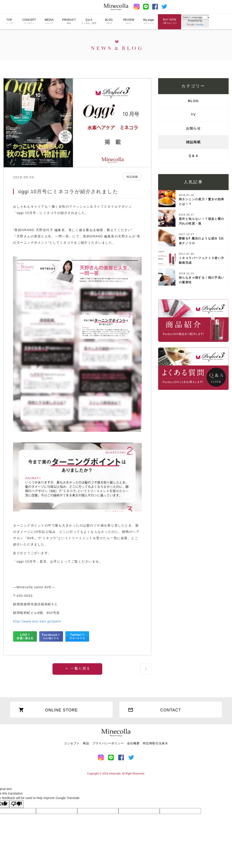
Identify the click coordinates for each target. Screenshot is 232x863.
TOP (9, 21)
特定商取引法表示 (155, 743)
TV (193, 114)
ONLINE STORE (48, 710)
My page (148, 21)
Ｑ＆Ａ (193, 156)
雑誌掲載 (193, 142)
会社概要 (133, 743)
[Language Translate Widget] (195, 17)
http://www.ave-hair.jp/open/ (37, 621)
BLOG (109, 21)
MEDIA (49, 21)
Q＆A (89, 21)
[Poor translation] (16, 804)
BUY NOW (169, 21)
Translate (195, 24)
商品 (86, 743)
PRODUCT (69, 21)
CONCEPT (29, 21)
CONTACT (154, 710)
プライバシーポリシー (108, 743)
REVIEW (128, 21)
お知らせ (193, 128)
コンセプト (72, 743)
